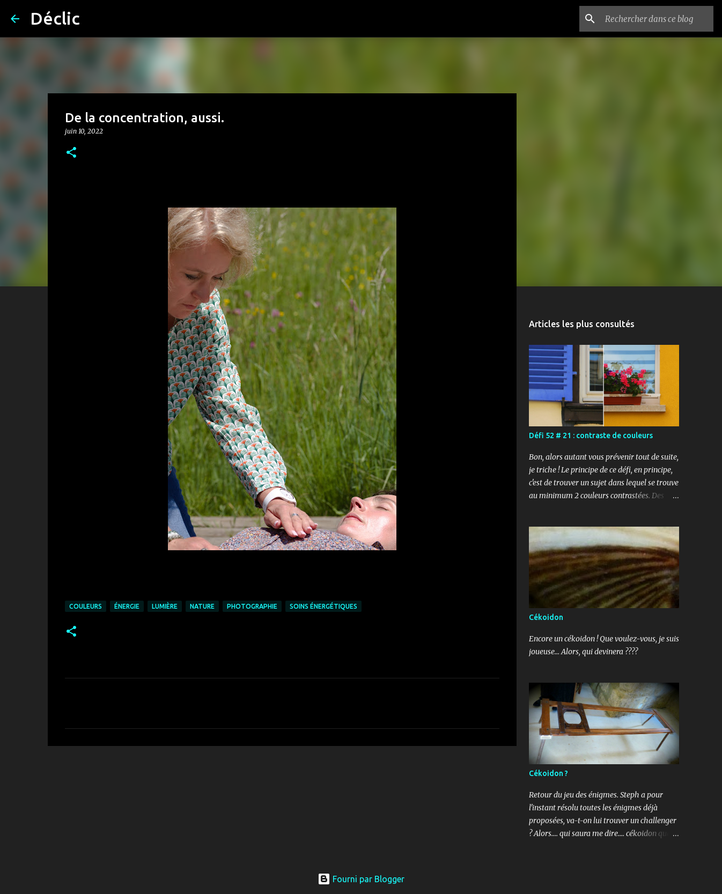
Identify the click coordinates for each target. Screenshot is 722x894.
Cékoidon (546, 617)
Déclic (55, 18)
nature (202, 606)
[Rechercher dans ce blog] (657, 19)
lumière (165, 606)
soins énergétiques (323, 606)
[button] (71, 153)
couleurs (85, 606)
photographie (252, 606)
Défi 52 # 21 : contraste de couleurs (591, 435)
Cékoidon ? (548, 773)
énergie (126, 606)
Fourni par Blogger (361, 879)
